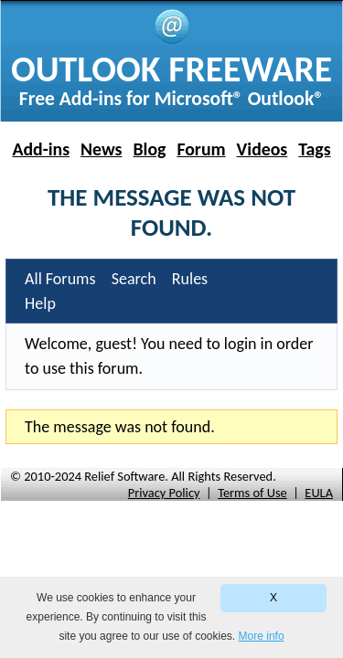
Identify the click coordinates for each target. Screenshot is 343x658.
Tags (314, 149)
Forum (201, 149)
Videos (262, 149)
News (101, 149)
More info (261, 636)
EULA (319, 492)
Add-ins (41, 149)
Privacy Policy (164, 492)
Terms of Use (252, 492)
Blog (149, 149)
